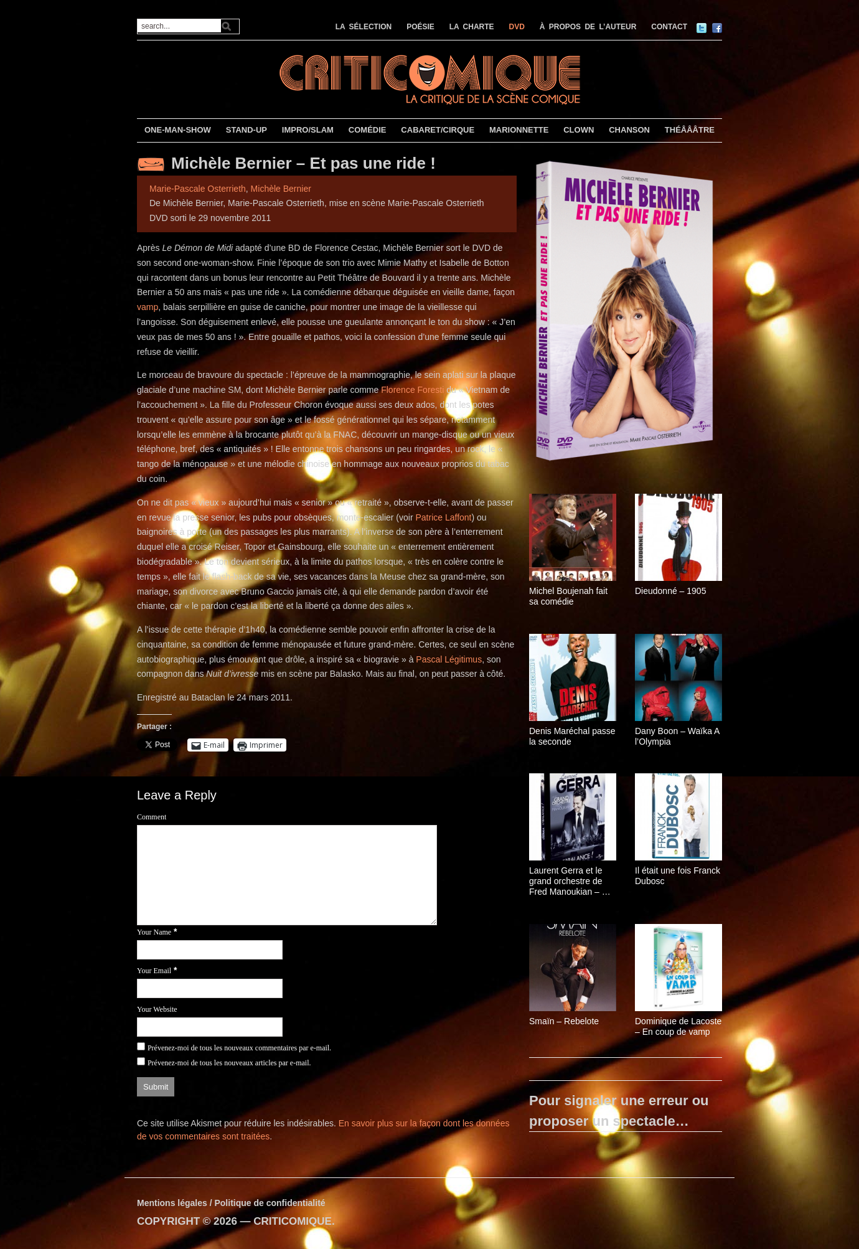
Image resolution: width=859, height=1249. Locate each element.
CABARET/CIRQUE (437, 129)
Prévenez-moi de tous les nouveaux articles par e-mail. (229, 1062)
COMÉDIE (368, 129)
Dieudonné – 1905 (670, 591)
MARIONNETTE (518, 129)
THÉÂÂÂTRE (690, 129)
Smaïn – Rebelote (564, 1021)
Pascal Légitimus (449, 659)
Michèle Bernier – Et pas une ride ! (303, 163)
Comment (151, 817)
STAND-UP (246, 129)
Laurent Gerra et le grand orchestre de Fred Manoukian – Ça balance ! (571, 881)
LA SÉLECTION (364, 26)
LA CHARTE (471, 26)
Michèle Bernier (281, 189)
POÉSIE (420, 26)
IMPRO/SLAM (308, 129)
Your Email (154, 970)
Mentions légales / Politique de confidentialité (231, 1203)
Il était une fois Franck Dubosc (677, 875)
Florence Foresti (412, 390)
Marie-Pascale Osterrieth (197, 189)
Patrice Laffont (443, 517)
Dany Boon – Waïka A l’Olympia (677, 736)
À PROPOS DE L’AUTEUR (588, 26)
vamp (147, 307)
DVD (517, 26)
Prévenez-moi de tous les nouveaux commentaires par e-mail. (239, 1048)
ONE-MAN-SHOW (177, 129)
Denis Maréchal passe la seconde (572, 736)
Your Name (154, 932)
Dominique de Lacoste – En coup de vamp (678, 1026)
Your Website (157, 1009)
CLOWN (578, 129)
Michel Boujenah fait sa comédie (568, 596)
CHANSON (629, 129)
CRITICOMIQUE (292, 1221)
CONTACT (669, 26)
